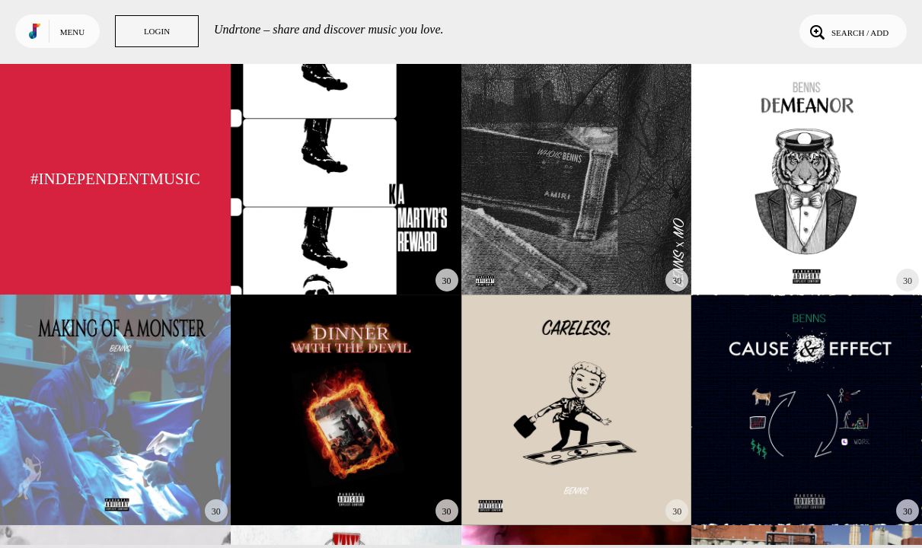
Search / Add (848, 31)
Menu (72, 32)
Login (157, 31)
